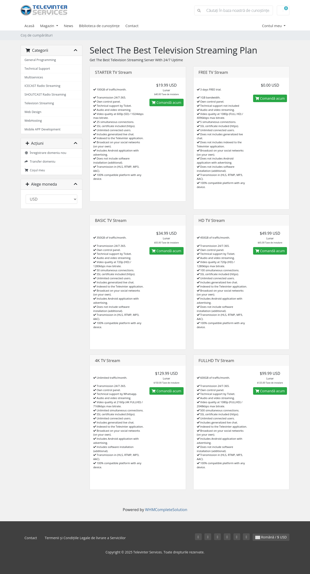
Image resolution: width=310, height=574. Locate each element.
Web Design (32, 112)
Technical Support (37, 69)
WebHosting (33, 121)
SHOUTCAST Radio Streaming (45, 94)
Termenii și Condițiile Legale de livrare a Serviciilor (85, 538)
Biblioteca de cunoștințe (99, 25)
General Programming (40, 60)
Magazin (47, 25)
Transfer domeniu (39, 161)
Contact (132, 25)
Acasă (29, 25)
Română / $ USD (271, 537)
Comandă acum (166, 102)
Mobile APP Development (42, 129)
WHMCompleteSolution (166, 509)
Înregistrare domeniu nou (45, 153)
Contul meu (272, 25)
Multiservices (33, 77)
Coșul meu (34, 170)
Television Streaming (39, 103)
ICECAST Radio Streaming (42, 86)
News (68, 25)
